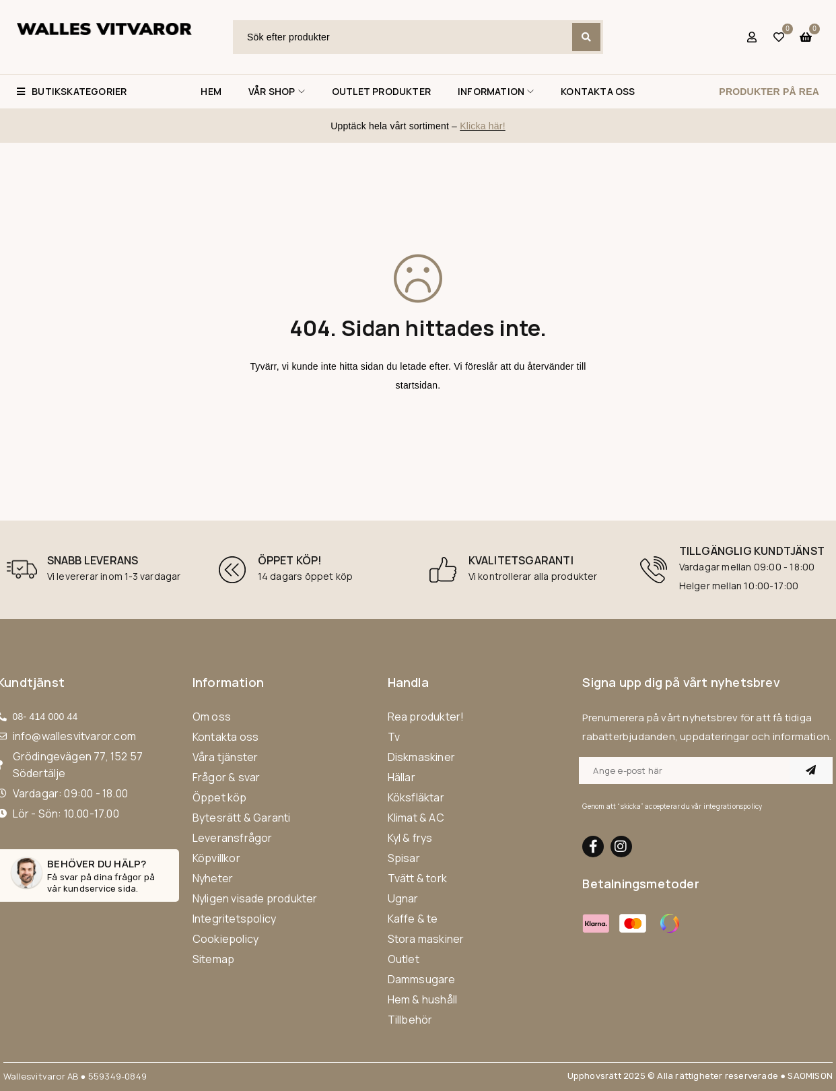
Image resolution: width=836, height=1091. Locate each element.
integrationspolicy (733, 806)
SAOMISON (810, 1076)
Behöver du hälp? (96, 864)
